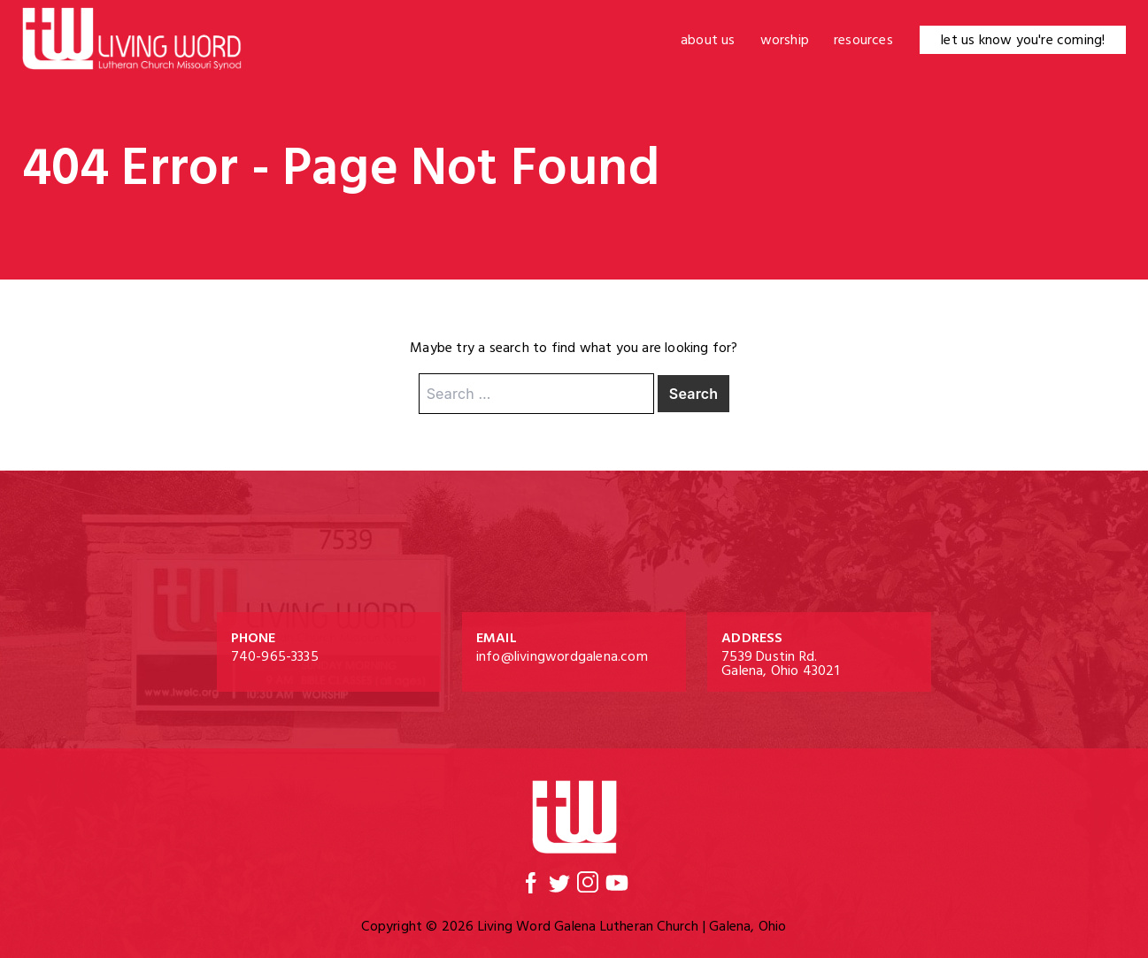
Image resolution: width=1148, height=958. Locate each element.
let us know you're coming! (1023, 39)
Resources (863, 39)
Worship (784, 39)
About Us (708, 39)
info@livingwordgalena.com (562, 656)
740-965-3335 (275, 656)
